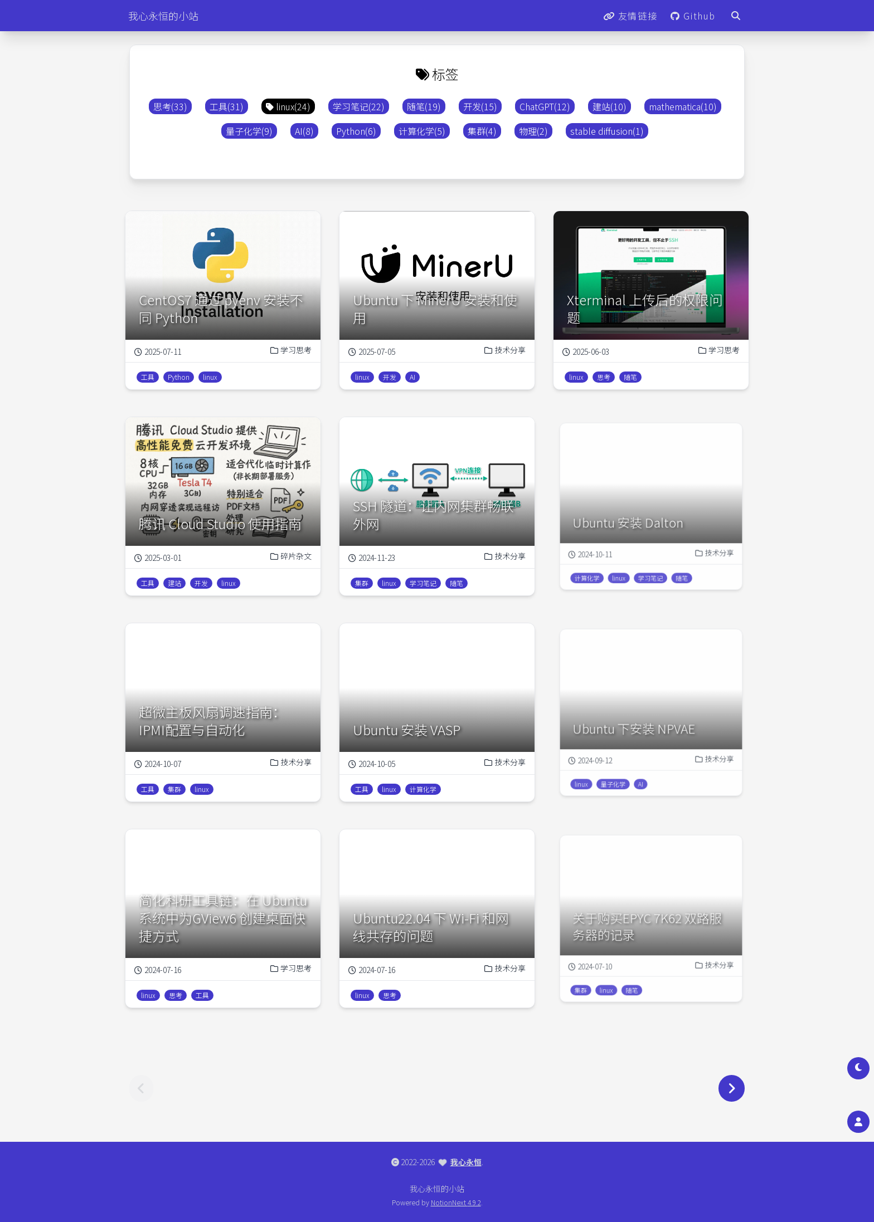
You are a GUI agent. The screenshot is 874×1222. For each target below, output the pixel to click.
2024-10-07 (163, 760)
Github (693, 15)
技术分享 (505, 349)
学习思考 (291, 349)
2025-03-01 (163, 554)
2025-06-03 (585, 351)
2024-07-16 (163, 966)
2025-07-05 (371, 351)
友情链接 (630, 15)
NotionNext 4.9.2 (456, 1202)
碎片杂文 (285, 552)
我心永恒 (466, 1161)
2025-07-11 (157, 351)
